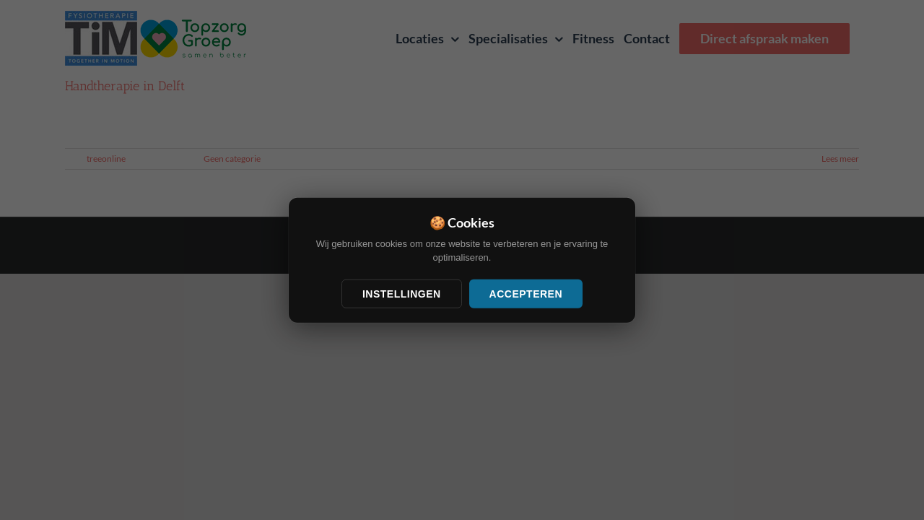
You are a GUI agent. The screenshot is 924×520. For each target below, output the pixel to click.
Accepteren (525, 293)
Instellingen (401, 293)
